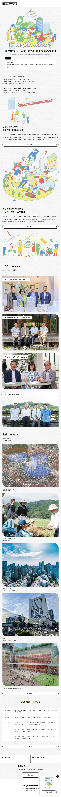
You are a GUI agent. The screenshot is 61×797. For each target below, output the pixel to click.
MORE (30, 746)
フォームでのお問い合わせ (30, 775)
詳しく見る (30, 145)
